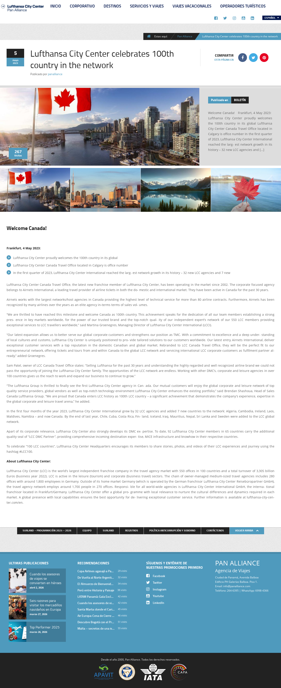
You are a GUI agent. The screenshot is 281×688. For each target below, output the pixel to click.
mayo (15, 60)
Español (270, 18)
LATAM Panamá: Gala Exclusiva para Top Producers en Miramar (96, 596)
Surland (108, 530)
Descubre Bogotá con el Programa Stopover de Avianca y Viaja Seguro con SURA (96, 622)
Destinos (112, 6)
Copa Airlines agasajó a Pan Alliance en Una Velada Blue (96, 571)
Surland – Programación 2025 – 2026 (47, 530)
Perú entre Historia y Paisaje (95, 590)
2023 (15, 63)
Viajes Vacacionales (192, 6)
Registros (131, 530)
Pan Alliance (184, 36)
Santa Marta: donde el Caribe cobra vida (96, 609)
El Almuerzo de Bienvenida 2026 (96, 584)
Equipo (87, 530)
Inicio (55, 6)
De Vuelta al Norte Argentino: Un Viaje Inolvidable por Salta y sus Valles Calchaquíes (96, 577)
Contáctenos (215, 530)
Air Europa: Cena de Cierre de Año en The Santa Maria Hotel (96, 616)
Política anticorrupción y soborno (172, 530)
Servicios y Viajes (147, 6)
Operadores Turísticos (243, 6)
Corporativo (82, 6)
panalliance (55, 74)
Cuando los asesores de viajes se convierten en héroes (96, 603)
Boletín (240, 100)
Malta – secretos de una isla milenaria (96, 628)
